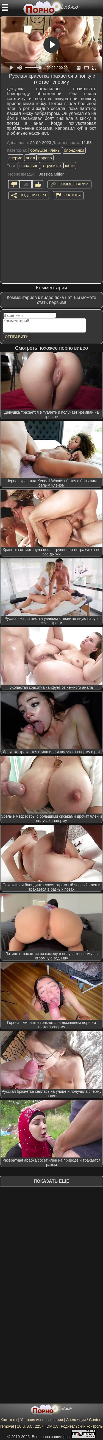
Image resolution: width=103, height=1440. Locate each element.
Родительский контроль (82, 1426)
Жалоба (72, 195)
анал (30, 158)
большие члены (45, 150)
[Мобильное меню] (5, 7)
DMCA (51, 1426)
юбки (70, 165)
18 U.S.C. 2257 (30, 1426)
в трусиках (52, 165)
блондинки (74, 150)
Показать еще (51, 1181)
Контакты (9, 1420)
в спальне (28, 165)
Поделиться (33, 195)
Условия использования (41, 1420)
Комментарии (73, 184)
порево (45, 158)
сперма (16, 158)
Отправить (17, 337)
